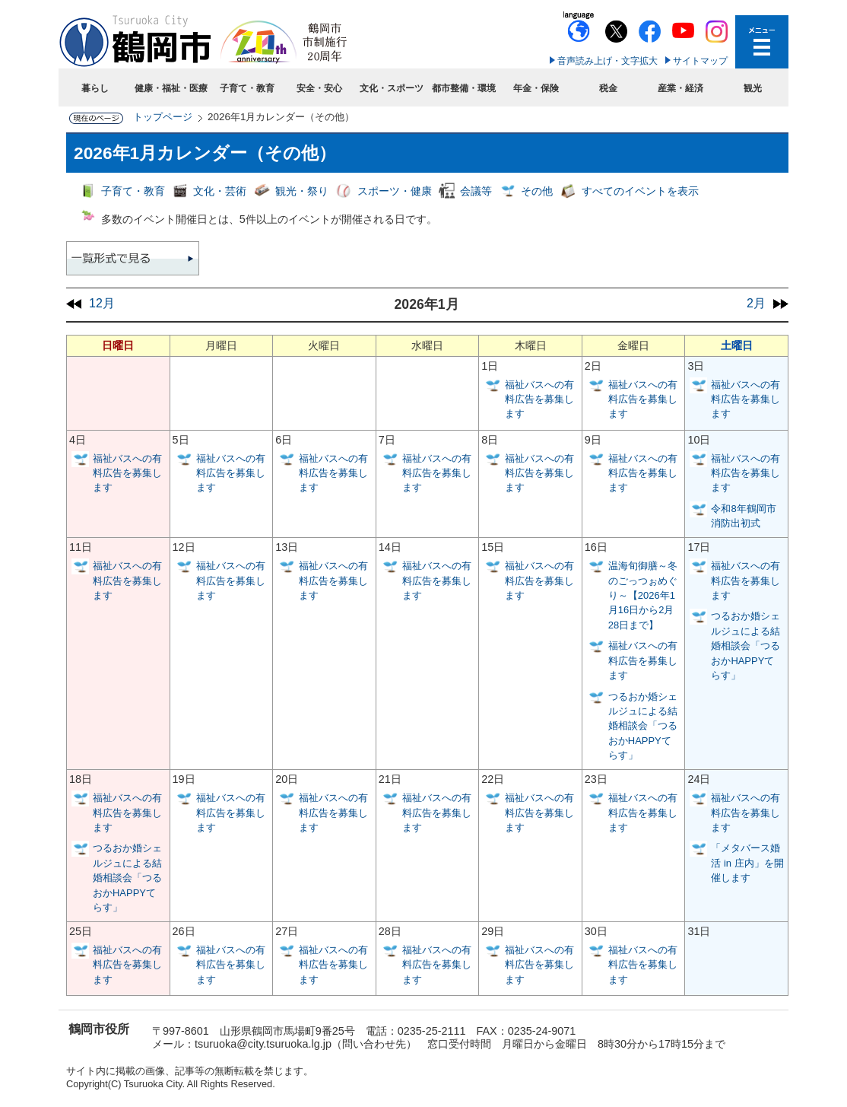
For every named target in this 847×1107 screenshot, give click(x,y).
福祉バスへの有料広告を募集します (539, 399)
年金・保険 (536, 88)
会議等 (476, 191)
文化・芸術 (219, 191)
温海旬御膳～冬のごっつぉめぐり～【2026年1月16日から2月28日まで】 (642, 595)
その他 (537, 191)
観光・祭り (301, 191)
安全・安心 (319, 88)
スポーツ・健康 (394, 191)
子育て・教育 (247, 88)
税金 (608, 88)
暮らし (95, 88)
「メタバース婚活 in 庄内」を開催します (747, 862)
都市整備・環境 (464, 88)
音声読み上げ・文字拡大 (607, 61)
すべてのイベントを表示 (640, 191)
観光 (753, 88)
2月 (756, 303)
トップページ (162, 116)
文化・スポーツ (392, 88)
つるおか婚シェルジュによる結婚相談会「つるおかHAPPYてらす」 (642, 726)
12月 (102, 303)
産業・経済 (680, 88)
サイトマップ (700, 61)
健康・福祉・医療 (171, 88)
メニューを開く (761, 41)
